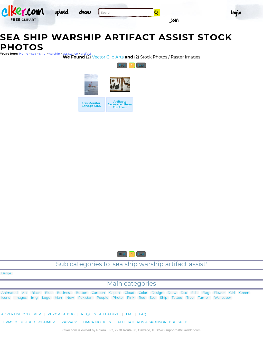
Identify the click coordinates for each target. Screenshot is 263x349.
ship (42, 53)
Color (143, 293)
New (70, 298)
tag (129, 314)
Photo (117, 298)
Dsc (184, 293)
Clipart (114, 293)
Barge (6, 273)
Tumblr (204, 298)
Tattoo (177, 298)
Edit (194, 293)
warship (54, 53)
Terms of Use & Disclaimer (28, 322)
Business (64, 293)
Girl (232, 293)
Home (23, 53)
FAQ (142, 314)
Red (142, 298)
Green (244, 293)
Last (141, 65)
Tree (190, 298)
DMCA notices (97, 322)
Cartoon (98, 293)
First (122, 65)
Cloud (129, 293)
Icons (5, 298)
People (102, 298)
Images (20, 298)
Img (34, 298)
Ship (163, 298)
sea (33, 53)
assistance (70, 53)
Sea (153, 298)
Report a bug (61, 314)
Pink (130, 298)
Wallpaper (222, 298)
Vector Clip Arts (108, 57)
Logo (46, 298)
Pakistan (85, 298)
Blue (48, 293)
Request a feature (100, 314)
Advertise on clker (21, 314)
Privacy (69, 322)
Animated (9, 293)
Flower (219, 293)
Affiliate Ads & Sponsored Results (153, 322)
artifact (86, 53)
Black (35, 293)
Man (58, 298)
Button (81, 293)
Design (157, 293)
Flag (205, 293)
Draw (172, 293)
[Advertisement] (38, 148)
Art (24, 293)
